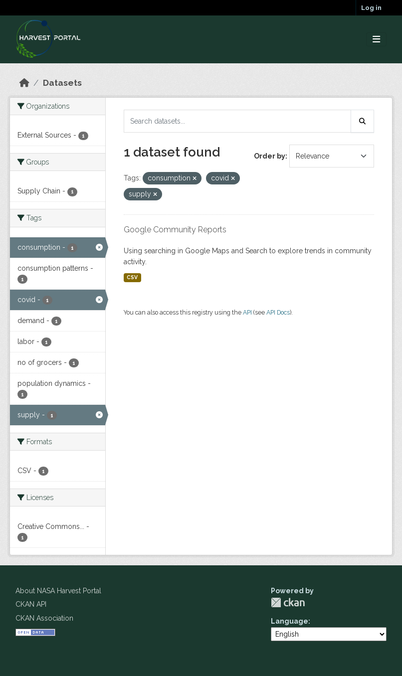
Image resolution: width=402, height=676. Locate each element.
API (247, 312)
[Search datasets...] (237, 121)
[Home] (24, 83)
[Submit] (363, 121)
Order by (269, 156)
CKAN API (30, 604)
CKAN (288, 602)
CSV (132, 277)
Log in (371, 7)
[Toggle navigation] (376, 39)
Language (289, 621)
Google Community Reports (175, 229)
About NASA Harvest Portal (58, 591)
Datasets (62, 83)
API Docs (278, 312)
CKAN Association (44, 618)
